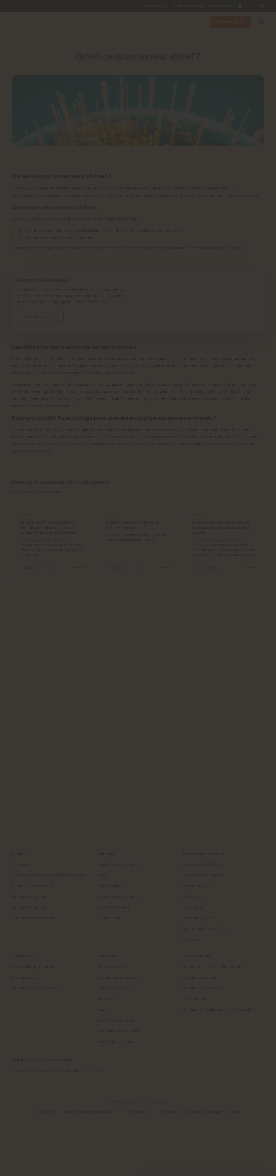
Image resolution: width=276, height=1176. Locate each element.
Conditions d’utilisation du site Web (87, 1169)
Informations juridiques (135, 1169)
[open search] (261, 6)
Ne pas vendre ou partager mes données (211, 1169)
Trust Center (167, 1169)
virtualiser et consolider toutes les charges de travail (132, 436)
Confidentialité (45, 1169)
